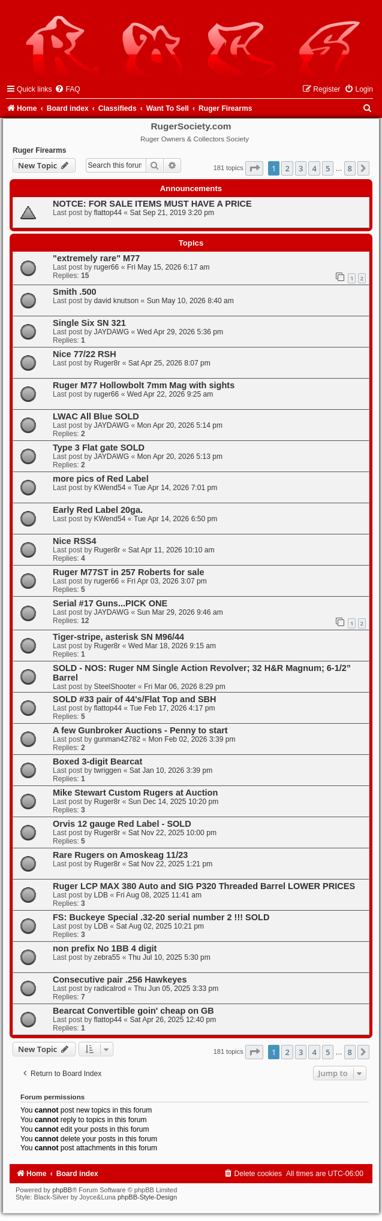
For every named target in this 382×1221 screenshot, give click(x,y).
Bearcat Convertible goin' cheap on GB (133, 1011)
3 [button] (301, 168)
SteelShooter (115, 686)
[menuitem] (67, 89)
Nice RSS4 (75, 541)
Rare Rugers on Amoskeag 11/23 (120, 855)
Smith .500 (75, 292)
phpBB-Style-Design (147, 1197)
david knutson (116, 301)
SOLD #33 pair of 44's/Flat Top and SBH (134, 699)
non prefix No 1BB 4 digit (105, 948)
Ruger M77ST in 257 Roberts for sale (128, 572)
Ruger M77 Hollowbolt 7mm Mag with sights (143, 385)
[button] (254, 168)
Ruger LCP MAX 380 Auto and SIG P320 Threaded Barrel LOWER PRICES (204, 886)
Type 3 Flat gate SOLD (99, 447)
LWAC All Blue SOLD (96, 416)
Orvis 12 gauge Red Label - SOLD (122, 824)
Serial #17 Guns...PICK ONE (110, 603)
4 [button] (314, 168)
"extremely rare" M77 (96, 258)
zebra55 (107, 957)
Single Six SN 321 (89, 323)
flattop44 (108, 212)
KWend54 (110, 487)
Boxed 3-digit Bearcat (97, 761)
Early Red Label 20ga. (98, 510)
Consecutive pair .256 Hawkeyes (120, 979)
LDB (101, 895)
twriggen (108, 770)
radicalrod (110, 988)
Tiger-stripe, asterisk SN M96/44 (118, 637)
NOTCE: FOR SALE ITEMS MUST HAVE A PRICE (152, 203)
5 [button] (328, 168)
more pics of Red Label (101, 478)
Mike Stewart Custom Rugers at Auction (135, 792)
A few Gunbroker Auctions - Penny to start (140, 730)
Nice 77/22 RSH (84, 354)
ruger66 (106, 267)
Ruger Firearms (39, 150)
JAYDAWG (111, 332)
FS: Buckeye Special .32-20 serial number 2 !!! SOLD (161, 917)
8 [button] (350, 168)
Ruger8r (107, 363)
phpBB (62, 1189)
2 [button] (287, 168)
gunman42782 (117, 739)
